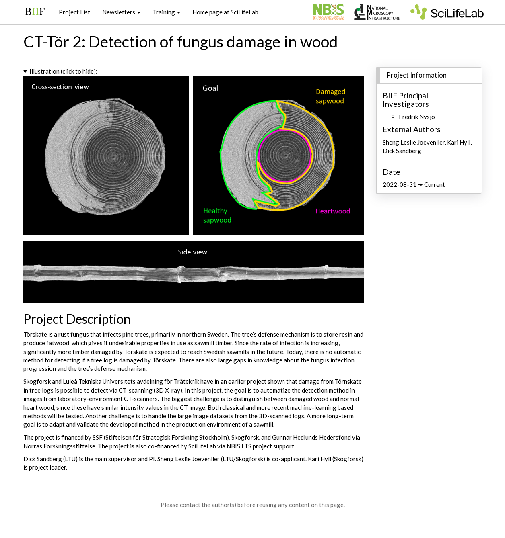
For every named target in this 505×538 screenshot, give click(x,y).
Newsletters (121, 12)
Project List (74, 12)
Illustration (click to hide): (63, 71)
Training (166, 12)
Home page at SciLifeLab (225, 12)
